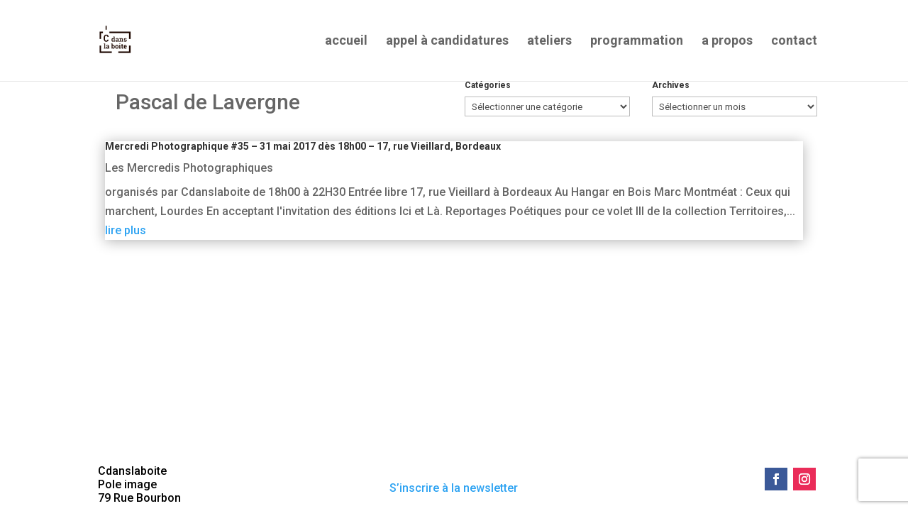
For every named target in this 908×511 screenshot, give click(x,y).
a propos (727, 41)
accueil (346, 41)
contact (794, 41)
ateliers (549, 41)
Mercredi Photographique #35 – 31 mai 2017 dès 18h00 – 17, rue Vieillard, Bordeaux (303, 146)
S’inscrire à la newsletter (453, 488)
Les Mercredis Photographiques (189, 168)
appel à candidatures (447, 41)
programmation (636, 41)
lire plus (125, 230)
